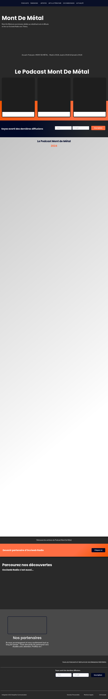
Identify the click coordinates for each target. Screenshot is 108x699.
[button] (35, 3)
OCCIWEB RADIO (68, 3)
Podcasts (31, 55)
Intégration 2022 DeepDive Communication (14, 695)
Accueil (24, 55)
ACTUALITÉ (79, 3)
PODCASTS (25, 3)
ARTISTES (44, 3)
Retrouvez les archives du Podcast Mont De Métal (54, 540)
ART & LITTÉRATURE (54, 3)
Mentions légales (88, 695)
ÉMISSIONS (34, 3)
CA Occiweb (102, 695)
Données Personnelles (73, 695)
